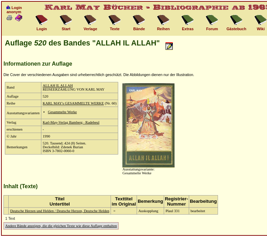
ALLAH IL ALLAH (58, 86)
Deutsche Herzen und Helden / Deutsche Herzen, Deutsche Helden (59, 211)
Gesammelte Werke (62, 112)
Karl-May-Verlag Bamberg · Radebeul (71, 122)
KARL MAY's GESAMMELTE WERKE (73, 103)
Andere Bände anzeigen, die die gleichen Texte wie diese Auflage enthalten (61, 226)
